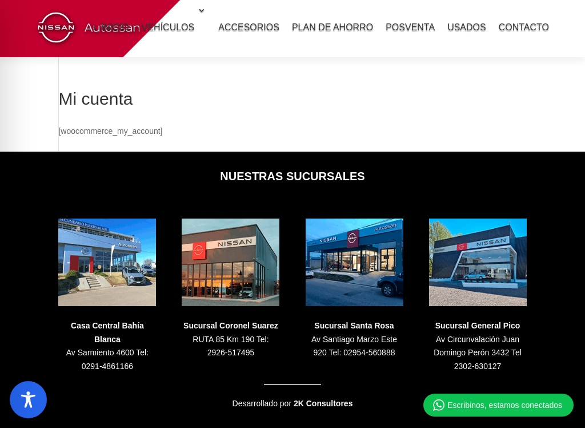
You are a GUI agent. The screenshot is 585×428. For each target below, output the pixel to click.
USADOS (466, 27)
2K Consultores (323, 403)
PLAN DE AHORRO (332, 27)
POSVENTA (410, 27)
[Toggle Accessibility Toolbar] (28, 399)
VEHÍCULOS (168, 27)
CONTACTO (524, 27)
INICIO (115, 27)
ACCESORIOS (248, 27)
